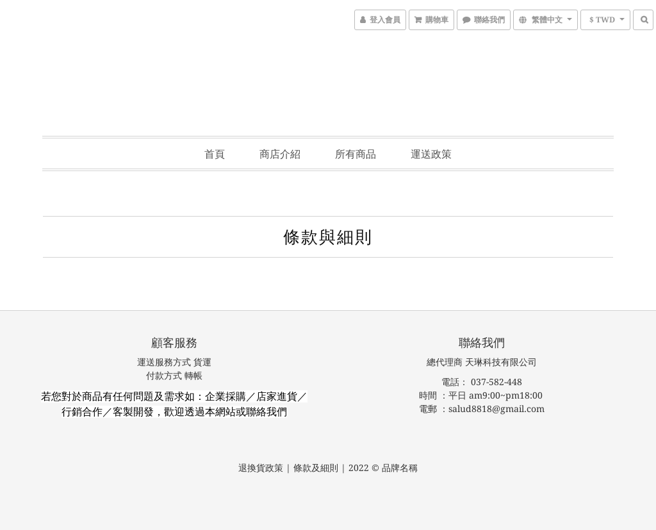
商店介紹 (279, 153)
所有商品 (355, 153)
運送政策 (431, 153)
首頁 (214, 153)
